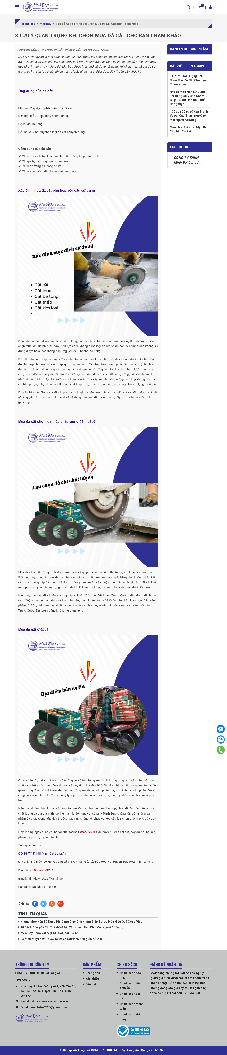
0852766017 (43, 1001)
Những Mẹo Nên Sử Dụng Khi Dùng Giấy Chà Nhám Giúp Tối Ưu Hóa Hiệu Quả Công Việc (81, 921)
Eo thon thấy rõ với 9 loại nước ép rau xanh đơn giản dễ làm (61, 939)
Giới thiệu (92, 978)
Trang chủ (93, 973)
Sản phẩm (92, 984)
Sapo (163, 1050)
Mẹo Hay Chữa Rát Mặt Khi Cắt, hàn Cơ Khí (50, 933)
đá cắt (95, 785)
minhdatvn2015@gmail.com (48, 1007)
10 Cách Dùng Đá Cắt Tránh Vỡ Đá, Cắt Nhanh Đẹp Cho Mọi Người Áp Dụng (72, 927)
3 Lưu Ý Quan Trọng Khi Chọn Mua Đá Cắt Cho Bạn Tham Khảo (188, 80)
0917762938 (61, 1001)
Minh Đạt (110, 813)
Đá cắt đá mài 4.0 (44, 886)
